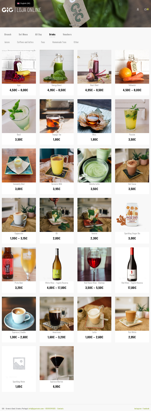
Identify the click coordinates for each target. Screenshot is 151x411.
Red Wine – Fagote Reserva (132, 283)
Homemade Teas (59, 42)
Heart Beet (94, 85)
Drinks (52, 34)
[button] (145, 9)
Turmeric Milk (56, 184)
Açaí (18, 85)
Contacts (60, 408)
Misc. (94, 135)
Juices (7, 42)
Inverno (94, 234)
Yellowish (132, 85)
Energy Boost (57, 85)
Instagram (137, 408)
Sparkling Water (19, 382)
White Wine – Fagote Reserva (56, 283)
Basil (19, 135)
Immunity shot (19, 184)
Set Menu (23, 34)
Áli (57, 234)
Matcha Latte (94, 184)
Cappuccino (19, 234)
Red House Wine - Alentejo (94, 283)
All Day (38, 34)
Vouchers (67, 34)
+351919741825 (50, 408)
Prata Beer (19, 283)
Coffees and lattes (25, 42)
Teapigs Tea (56, 135)
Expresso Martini (56, 382)
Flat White (132, 332)
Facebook (146, 408)
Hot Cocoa (132, 184)
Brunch (7, 34)
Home (71, 24)
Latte (94, 332)
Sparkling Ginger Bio (132, 234)
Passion (132, 135)
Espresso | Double (19, 332)
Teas (43, 42)
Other (76, 42)
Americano (57, 332)
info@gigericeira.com (36, 408)
